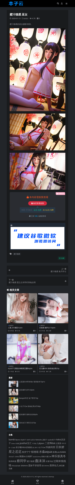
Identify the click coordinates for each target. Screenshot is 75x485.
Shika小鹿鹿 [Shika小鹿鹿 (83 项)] (15, 443)
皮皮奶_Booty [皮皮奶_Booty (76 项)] (37, 456)
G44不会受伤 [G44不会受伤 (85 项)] (31, 440)
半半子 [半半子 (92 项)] (64, 443)
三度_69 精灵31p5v (15, 328)
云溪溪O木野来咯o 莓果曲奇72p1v (32, 382)
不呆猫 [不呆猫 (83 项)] (34, 443)
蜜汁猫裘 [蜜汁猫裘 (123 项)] (31, 461)
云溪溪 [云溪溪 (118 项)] (58, 443)
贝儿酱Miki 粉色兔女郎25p (49, 368)
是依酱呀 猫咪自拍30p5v (28, 414)
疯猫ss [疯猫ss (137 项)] (22, 456)
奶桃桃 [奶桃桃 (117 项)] (29, 447)
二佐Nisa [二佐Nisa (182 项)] (50, 443)
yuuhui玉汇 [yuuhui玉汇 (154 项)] (26, 443)
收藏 (61, 258)
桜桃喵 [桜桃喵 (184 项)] (35, 451)
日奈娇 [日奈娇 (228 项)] (60, 447)
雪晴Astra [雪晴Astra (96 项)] (24, 466)
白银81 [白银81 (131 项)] (29, 456)
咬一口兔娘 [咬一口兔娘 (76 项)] (12, 447)
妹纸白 (26, 18)
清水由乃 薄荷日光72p (27, 422)
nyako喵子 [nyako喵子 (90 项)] (51, 440)
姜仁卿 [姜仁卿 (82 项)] (34, 447)
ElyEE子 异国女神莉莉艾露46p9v (20, 368)
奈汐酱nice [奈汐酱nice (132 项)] (21, 447)
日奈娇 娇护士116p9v (47, 328)
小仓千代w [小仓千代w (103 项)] (41, 447)
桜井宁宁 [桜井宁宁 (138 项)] (26, 452)
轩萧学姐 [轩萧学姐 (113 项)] (49, 461)
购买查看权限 (37, 203)
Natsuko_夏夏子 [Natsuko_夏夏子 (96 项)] (41, 440)
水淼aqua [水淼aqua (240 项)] (45, 452)
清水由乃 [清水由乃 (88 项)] (11, 457)
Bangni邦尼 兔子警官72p (28, 398)
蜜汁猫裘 (17, 254)
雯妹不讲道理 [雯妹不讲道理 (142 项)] (34, 465)
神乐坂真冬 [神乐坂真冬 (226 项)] (59, 456)
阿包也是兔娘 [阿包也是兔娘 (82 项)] (16, 466)
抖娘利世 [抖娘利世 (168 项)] (50, 447)
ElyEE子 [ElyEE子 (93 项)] (23, 440)
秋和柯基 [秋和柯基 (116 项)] (12, 461)
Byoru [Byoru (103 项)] (17, 440)
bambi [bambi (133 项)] (12, 439)
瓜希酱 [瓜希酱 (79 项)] (17, 456)
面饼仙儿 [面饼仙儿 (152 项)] (54, 465)
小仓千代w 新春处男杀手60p (30, 406)
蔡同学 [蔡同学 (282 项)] (21, 461)
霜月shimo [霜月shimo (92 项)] (45, 466)
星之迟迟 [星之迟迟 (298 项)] (15, 451)
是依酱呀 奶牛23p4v (26, 390)
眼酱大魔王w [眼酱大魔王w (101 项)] (46, 456)
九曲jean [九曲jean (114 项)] (40, 443)
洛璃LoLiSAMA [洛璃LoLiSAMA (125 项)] (59, 452)
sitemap (51, 477)
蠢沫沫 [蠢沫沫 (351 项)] (40, 460)
